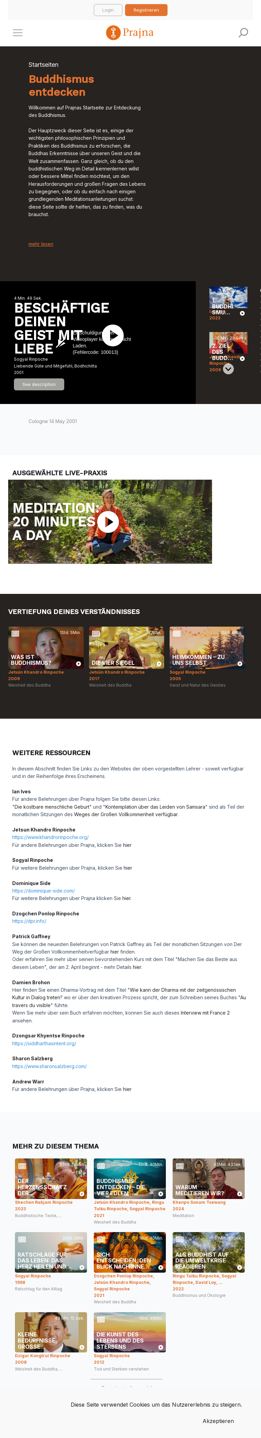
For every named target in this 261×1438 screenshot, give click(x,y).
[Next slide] (228, 368)
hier (127, 845)
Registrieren (146, 10)
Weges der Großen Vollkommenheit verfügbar (125, 814)
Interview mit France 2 (205, 1013)
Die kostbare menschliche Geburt (52, 807)
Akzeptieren (218, 1421)
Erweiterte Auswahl (126, 1388)
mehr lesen (41, 244)
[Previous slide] (228, 292)
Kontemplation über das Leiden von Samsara (155, 807)
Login (108, 10)
